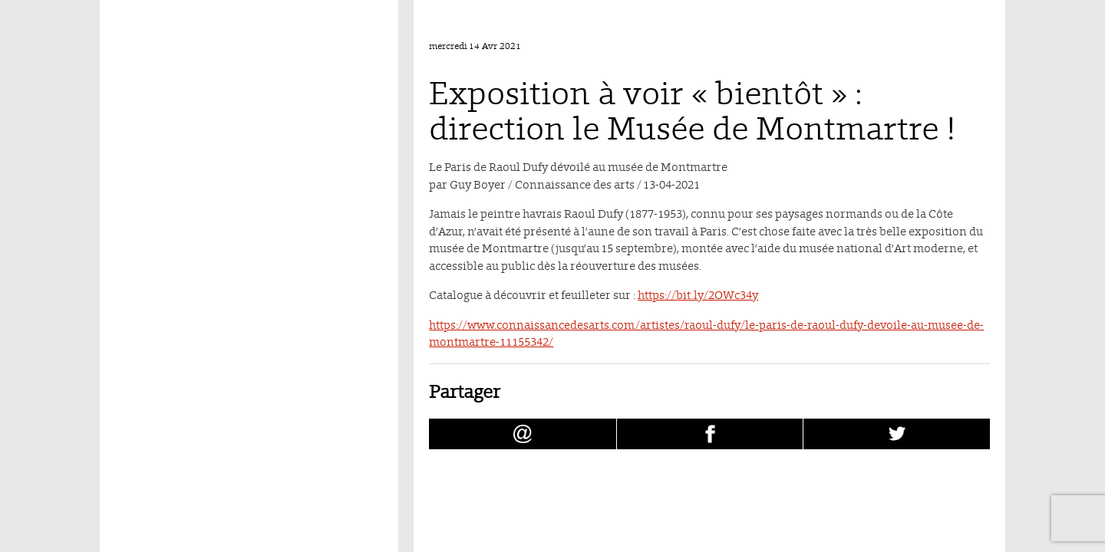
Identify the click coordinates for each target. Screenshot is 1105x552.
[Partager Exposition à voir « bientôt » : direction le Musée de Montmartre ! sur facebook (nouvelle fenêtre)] (710, 434)
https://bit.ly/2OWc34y (698, 295)
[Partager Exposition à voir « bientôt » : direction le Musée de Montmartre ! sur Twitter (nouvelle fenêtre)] (896, 434)
